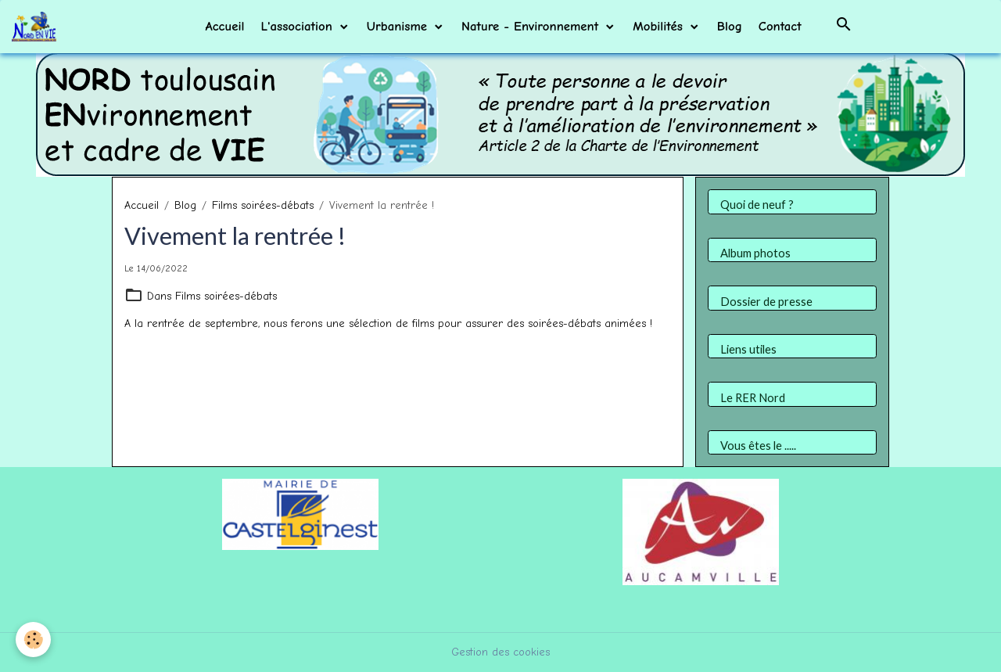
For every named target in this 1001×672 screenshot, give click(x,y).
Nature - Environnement (532, 26)
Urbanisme (399, 26)
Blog (729, 26)
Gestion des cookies (500, 652)
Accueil (224, 26)
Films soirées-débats (263, 205)
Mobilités (660, 26)
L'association (298, 26)
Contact (780, 26)
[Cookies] (33, 639)
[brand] (37, 26)
